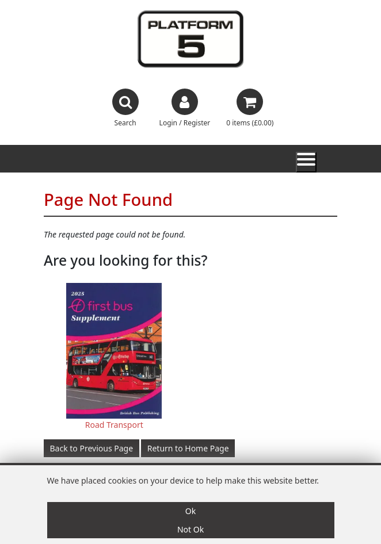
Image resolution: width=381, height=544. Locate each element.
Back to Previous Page (92, 448)
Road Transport (114, 424)
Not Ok (190, 529)
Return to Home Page (188, 448)
